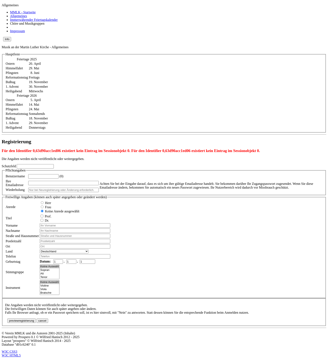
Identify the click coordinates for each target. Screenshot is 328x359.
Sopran (49, 270)
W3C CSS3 (9, 351)
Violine (49, 286)
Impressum (17, 31)
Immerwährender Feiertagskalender (34, 20)
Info (7, 39)
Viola (49, 289)
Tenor (49, 277)
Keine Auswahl (49, 266)
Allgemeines (18, 16)
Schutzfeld (9, 166)
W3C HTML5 (11, 355)
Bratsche (49, 293)
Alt (49, 273)
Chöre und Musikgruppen (27, 23)
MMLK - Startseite (23, 12)
